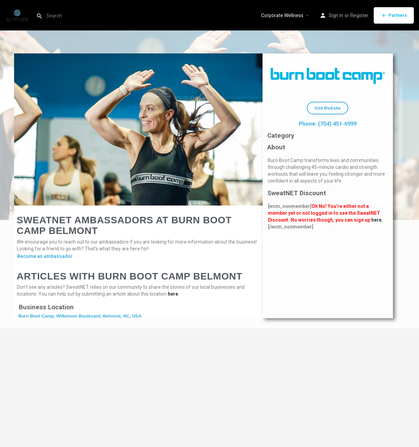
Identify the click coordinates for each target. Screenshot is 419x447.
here (173, 294)
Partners (394, 15)
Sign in (336, 15)
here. (377, 220)
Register (359, 15)
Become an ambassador (45, 256)
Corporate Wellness (282, 15)
